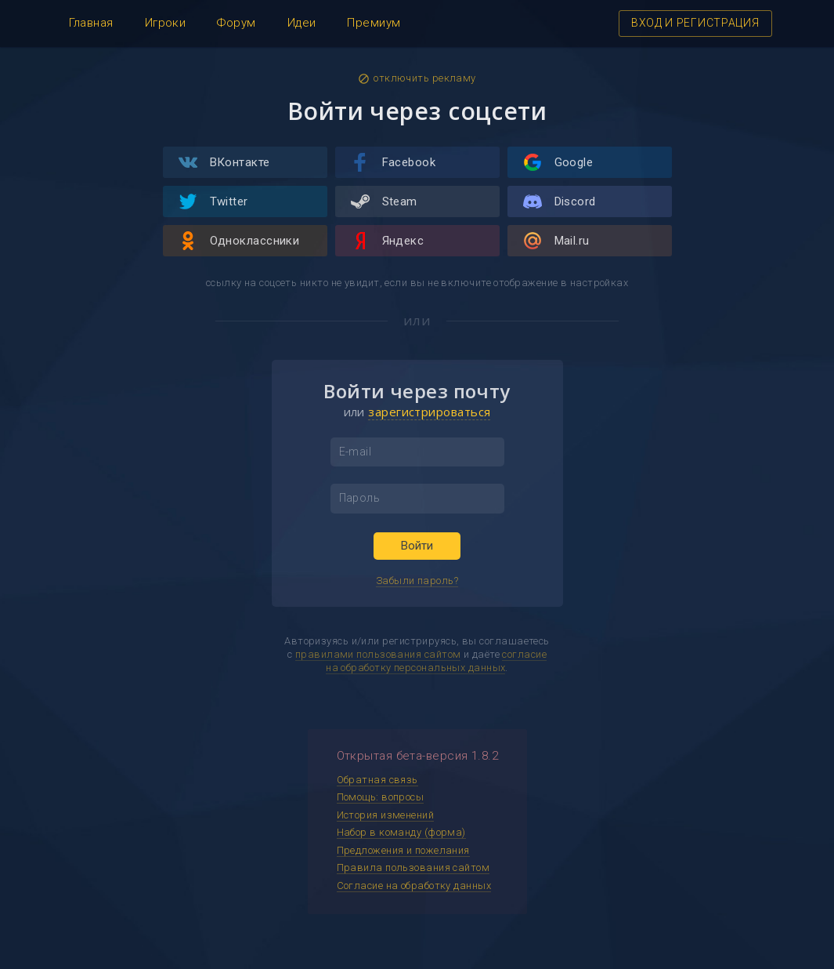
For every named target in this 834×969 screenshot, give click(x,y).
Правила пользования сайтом (413, 867)
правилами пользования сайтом (378, 654)
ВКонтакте (224, 162)
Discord (559, 201)
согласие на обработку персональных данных (436, 660)
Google (558, 162)
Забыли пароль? (417, 580)
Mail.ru (556, 240)
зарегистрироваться (429, 411)
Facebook (393, 162)
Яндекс (387, 240)
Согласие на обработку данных (414, 885)
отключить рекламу (417, 78)
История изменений (386, 815)
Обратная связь (377, 780)
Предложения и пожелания (403, 850)
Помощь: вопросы (380, 797)
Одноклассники (239, 240)
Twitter (213, 201)
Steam (384, 201)
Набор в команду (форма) (401, 832)
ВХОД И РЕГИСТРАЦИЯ (695, 22)
